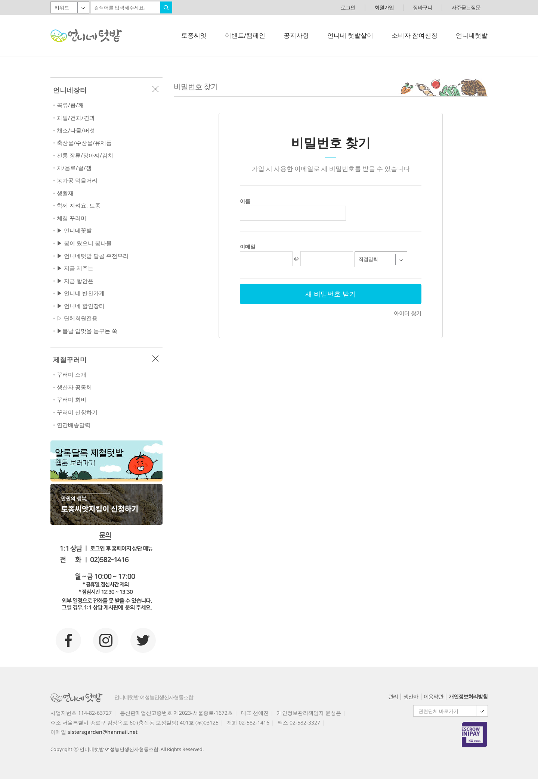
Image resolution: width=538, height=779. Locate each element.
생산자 (411, 696)
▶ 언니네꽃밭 (74, 230)
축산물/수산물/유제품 (84, 143)
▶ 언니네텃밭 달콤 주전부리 (93, 256)
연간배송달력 (73, 425)
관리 (393, 696)
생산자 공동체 (74, 387)
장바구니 (422, 7)
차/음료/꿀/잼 (74, 168)
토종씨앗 (194, 35)
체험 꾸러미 (71, 218)
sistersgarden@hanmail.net (102, 731)
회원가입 (384, 7)
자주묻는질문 (465, 7)
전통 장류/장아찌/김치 (85, 155)
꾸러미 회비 (71, 399)
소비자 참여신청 (414, 35)
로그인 (348, 7)
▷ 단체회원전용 (77, 318)
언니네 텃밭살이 (350, 35)
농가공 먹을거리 (77, 180)
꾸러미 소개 (71, 374)
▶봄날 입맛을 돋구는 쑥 (87, 331)
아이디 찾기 (407, 313)
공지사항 (296, 35)
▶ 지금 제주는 (75, 268)
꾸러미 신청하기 (77, 412)
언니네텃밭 (472, 35)
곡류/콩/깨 (70, 105)
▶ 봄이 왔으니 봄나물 (84, 243)
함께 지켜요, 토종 (79, 205)
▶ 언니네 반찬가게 (81, 293)
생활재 (65, 193)
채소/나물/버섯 (76, 130)
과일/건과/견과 (76, 118)
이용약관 (433, 696)
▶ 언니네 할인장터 (81, 306)
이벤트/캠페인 (245, 35)
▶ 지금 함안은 (75, 281)
